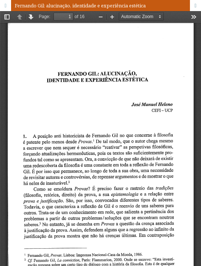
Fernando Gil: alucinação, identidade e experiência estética (80, 5)
